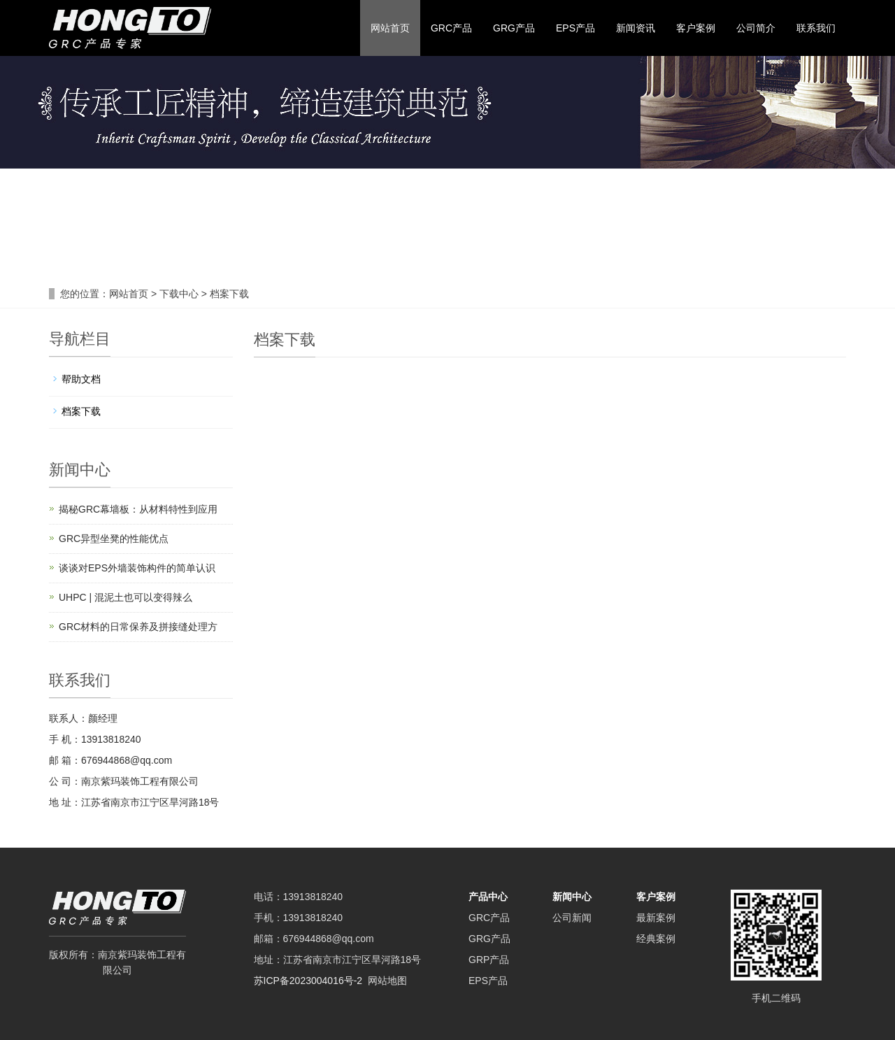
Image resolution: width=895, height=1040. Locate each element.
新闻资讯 (635, 28)
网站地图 (387, 980)
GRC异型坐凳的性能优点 (114, 538)
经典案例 (655, 938)
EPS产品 (575, 28)
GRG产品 (514, 28)
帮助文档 (81, 379)
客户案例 (695, 28)
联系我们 (816, 28)
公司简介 (755, 28)
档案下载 (228, 293)
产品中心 (488, 896)
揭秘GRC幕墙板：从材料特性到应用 (138, 509)
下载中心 (180, 293)
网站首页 (390, 28)
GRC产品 (451, 28)
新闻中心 (572, 896)
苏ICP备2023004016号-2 (308, 980)
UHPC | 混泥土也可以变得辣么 (125, 597)
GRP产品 (488, 959)
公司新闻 (572, 917)
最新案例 (655, 917)
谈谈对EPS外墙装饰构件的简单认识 (137, 568)
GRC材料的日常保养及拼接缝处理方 (138, 626)
